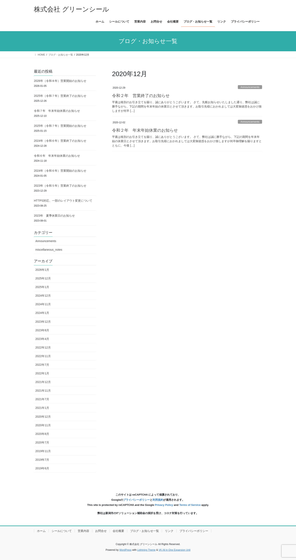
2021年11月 (43, 390)
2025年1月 (42, 287)
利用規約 (158, 499)
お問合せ (101, 531)
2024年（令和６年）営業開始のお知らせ (60, 170)
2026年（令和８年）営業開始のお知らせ (60, 80)
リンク (169, 531)
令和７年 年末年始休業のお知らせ (57, 110)
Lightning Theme (146, 550)
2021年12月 (43, 382)
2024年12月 (43, 295)
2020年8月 (42, 433)
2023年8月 (42, 330)
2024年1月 (42, 312)
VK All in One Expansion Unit (174, 550)
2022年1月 (42, 373)
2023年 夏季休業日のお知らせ (54, 215)
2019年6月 (42, 468)
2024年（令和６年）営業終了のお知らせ (60, 140)
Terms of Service (190, 504)
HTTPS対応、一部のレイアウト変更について (63, 200)
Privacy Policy (164, 504)
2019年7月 (42, 459)
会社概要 (118, 531)
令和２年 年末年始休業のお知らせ (145, 130)
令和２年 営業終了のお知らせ (141, 95)
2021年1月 (42, 407)
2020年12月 (43, 416)
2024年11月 (43, 304)
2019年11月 (43, 451)
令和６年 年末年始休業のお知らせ (57, 155)
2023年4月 (42, 339)
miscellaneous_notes (48, 249)
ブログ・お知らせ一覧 (144, 531)
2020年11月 (43, 425)
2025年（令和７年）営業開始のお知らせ (60, 125)
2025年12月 (43, 278)
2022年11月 (43, 356)
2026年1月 (42, 269)
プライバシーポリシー (136, 499)
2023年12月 (43, 321)
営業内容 (83, 531)
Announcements (249, 87)
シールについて (62, 531)
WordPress (125, 550)
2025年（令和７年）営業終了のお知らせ (60, 95)
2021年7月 (42, 399)
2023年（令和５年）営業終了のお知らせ (60, 185)
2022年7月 (42, 364)
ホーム (41, 531)
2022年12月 (43, 347)
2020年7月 (42, 442)
